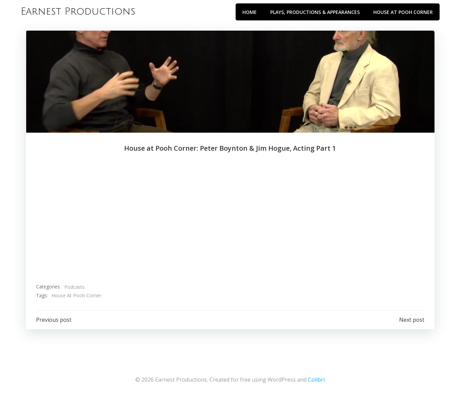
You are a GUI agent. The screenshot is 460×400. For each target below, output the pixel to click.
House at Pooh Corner (403, 12)
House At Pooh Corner (76, 295)
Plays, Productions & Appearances (315, 12)
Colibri (316, 379)
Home (249, 12)
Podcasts (74, 287)
